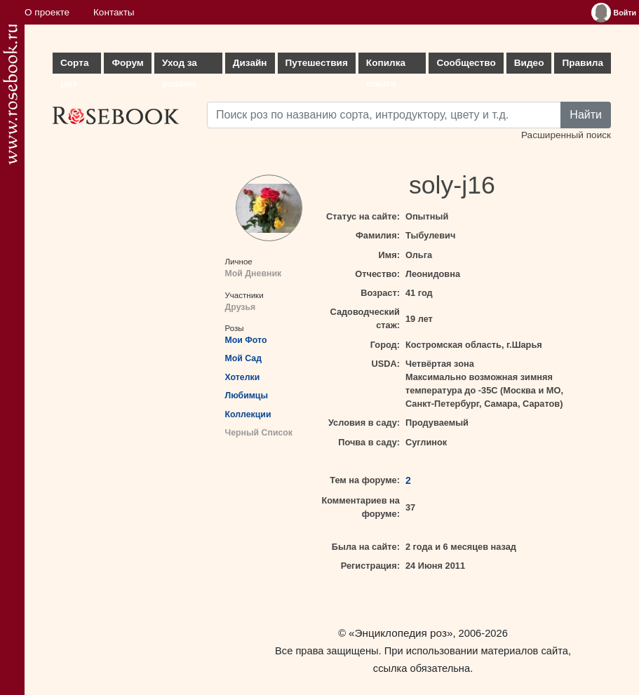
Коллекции (248, 414)
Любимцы (246, 395)
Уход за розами (179, 66)
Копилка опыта (385, 66)
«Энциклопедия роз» (400, 633)
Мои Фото (246, 340)
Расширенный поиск (566, 135)
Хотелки (242, 377)
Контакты (114, 12)
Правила (582, 63)
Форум (127, 63)
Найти (586, 115)
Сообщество (465, 63)
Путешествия (316, 63)
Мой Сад (243, 358)
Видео (529, 63)
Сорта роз (74, 66)
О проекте (47, 12)
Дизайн (250, 63)
